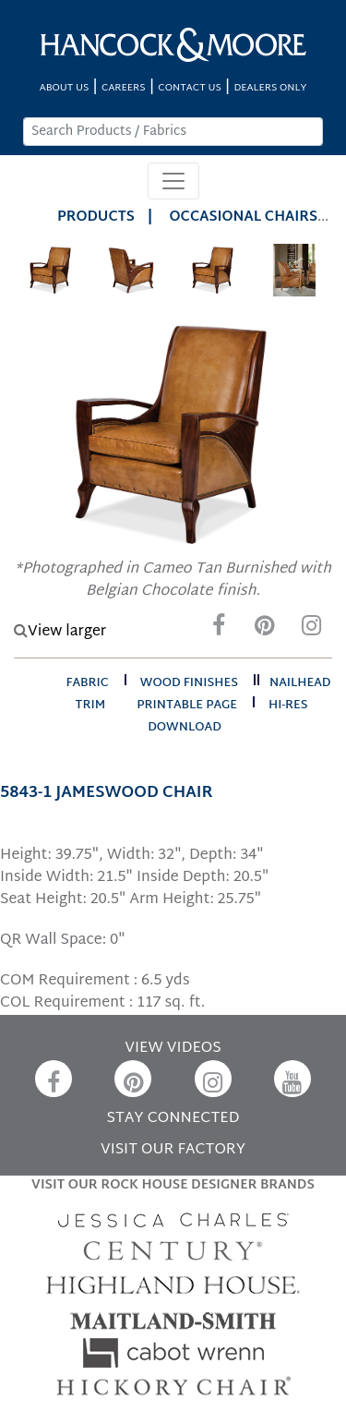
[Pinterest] (265, 630)
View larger (60, 632)
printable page (187, 705)
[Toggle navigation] (173, 181)
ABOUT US (64, 88)
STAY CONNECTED (173, 1118)
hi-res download (227, 716)
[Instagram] (311, 630)
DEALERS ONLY (269, 88)
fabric (87, 683)
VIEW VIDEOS (173, 1048)
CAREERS (123, 88)
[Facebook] (218, 630)
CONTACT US (189, 88)
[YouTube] (292, 1078)
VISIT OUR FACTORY (173, 1150)
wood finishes (189, 683)
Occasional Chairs (244, 217)
